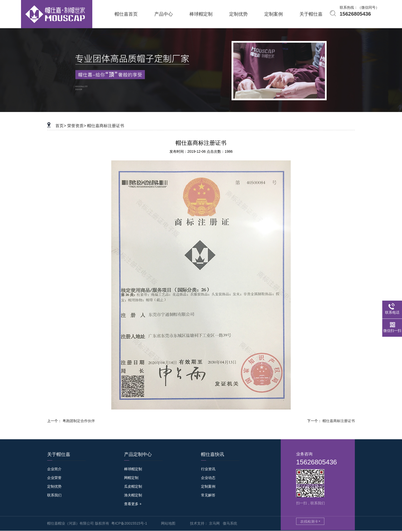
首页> (60, 126)
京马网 (214, 523)
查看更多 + (133, 504)
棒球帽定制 (133, 469)
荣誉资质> (76, 126)
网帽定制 (131, 477)
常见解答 (208, 495)
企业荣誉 (54, 477)
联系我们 (54, 495)
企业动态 (208, 477)
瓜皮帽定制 (133, 486)
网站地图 (168, 523)
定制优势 (54, 486)
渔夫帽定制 (133, 495)
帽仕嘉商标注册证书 (105, 126)
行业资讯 (208, 469)
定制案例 (208, 486)
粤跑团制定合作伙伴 (79, 421)
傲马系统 (230, 523)
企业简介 (54, 469)
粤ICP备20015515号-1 (129, 523)
